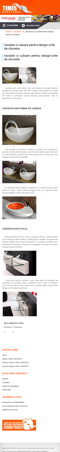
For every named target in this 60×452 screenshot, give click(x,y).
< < (5, 332)
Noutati (17, 32)
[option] (30, 18)
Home (8, 32)
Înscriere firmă (31, 25)
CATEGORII (10, 25)
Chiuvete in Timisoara (12, 327)
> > (13, 332)
